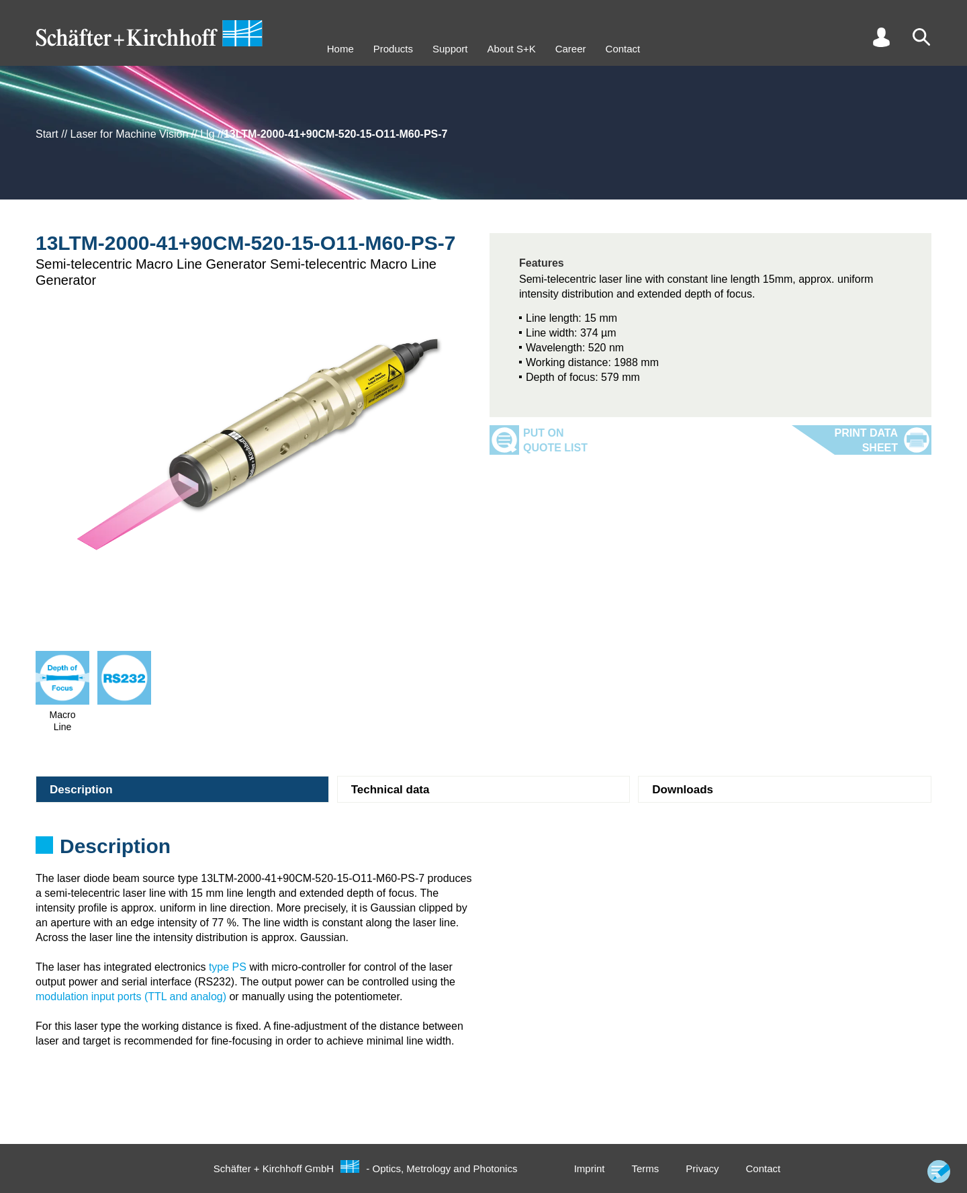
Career (570, 48)
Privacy (702, 1168)
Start (47, 134)
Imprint (589, 1168)
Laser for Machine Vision (130, 134)
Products (393, 48)
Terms (645, 1168)
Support (450, 48)
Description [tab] (81, 789)
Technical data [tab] (390, 789)
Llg (207, 134)
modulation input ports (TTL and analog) (131, 996)
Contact (623, 48)
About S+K (512, 48)
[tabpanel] (483, 850)
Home (340, 48)
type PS (227, 967)
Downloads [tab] (682, 789)
